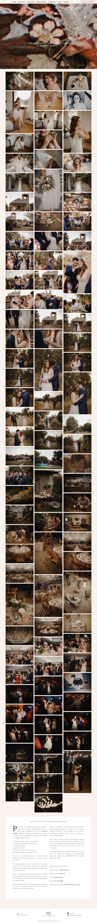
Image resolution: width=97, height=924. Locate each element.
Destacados (21, 2)
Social (59, 2)
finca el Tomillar (79, 856)
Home (14, 2)
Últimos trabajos (41, 2)
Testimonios (52, 2)
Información (30, 2)
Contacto (66, 2)
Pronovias (64, 866)
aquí (81, 827)
